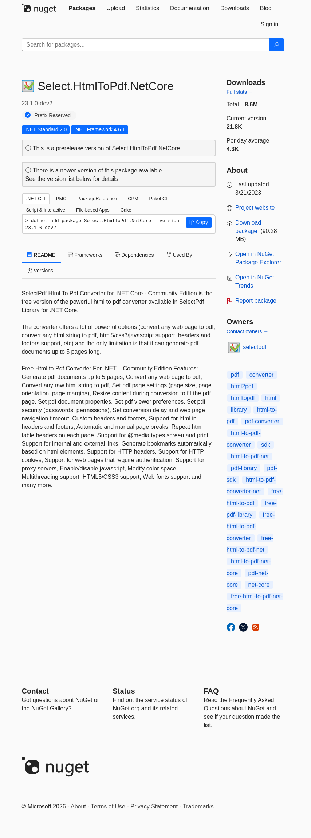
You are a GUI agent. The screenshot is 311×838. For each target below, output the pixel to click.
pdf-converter (262, 421)
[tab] (82, 8)
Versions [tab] (40, 270)
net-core (259, 585)
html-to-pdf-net (250, 456)
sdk (265, 445)
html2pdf (242, 386)
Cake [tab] (126, 210)
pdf (235, 375)
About (78, 806)
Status (124, 691)
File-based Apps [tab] (93, 210)
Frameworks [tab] (85, 255)
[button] (199, 222)
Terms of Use (108, 806)
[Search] (276, 44)
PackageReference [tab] (97, 198)
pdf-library (244, 468)
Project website (255, 208)
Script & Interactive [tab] (45, 210)
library (239, 410)
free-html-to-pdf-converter (251, 526)
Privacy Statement (154, 806)
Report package (255, 301)
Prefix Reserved (53, 115)
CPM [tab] (133, 198)
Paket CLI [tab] (159, 198)
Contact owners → (247, 331)
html (270, 398)
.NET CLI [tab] (35, 198)
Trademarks (198, 806)
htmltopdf (243, 398)
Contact (35, 691)
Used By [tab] (179, 255)
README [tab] (41, 255)
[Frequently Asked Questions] (211, 691)
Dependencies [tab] (134, 255)
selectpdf (255, 347)
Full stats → (240, 92)
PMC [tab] (61, 198)
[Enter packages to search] (145, 44)
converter (261, 375)
